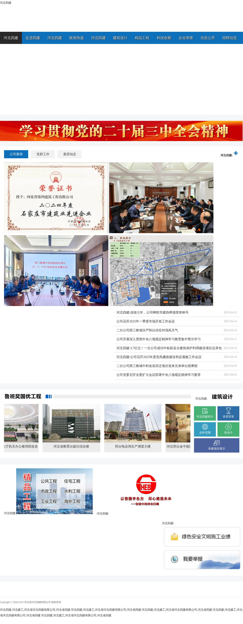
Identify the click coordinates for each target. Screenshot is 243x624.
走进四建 (33, 38)
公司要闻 (16, 154)
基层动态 (69, 154)
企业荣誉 (186, 38)
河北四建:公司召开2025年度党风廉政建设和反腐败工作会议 (158, 357)
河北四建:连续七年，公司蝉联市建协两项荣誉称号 (152, 312)
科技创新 (164, 38)
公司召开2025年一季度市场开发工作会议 (145, 321)
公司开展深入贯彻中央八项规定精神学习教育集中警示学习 (158, 339)
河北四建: (230, 155)
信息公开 (207, 38)
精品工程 (142, 38)
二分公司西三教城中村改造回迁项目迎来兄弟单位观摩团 (156, 366)
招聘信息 (229, 38)
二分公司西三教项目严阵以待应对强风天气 (147, 330)
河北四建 (11, 38)
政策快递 (76, 38)
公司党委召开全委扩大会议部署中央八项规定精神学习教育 (158, 374)
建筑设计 (120, 38)
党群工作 (42, 154)
